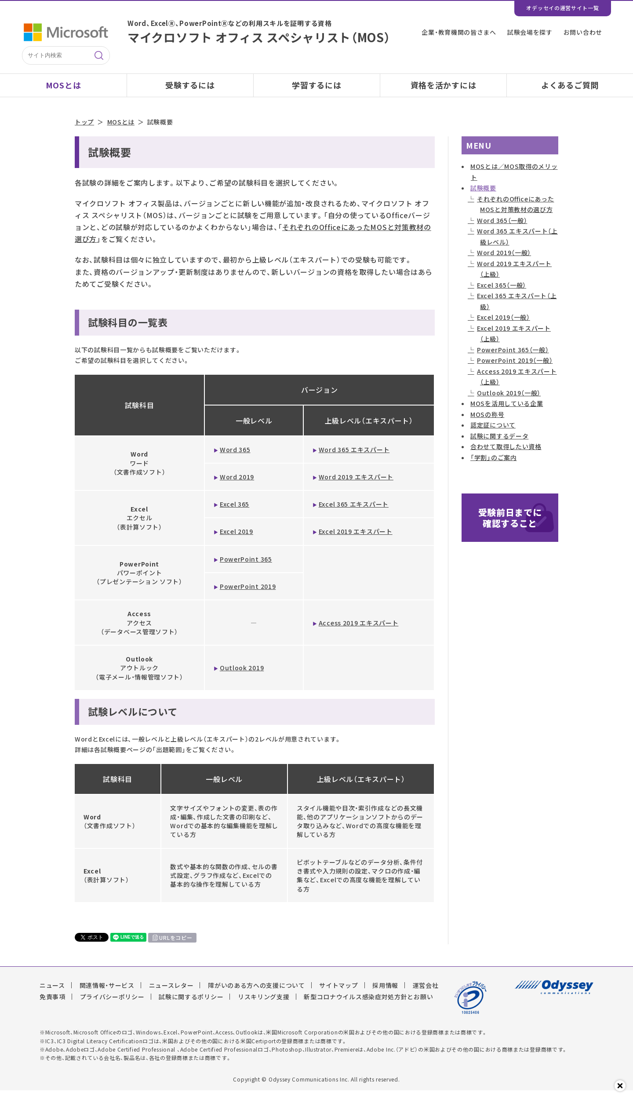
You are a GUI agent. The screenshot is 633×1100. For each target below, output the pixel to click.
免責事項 (52, 1006)
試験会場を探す (530, 32)
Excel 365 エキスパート (354, 513)
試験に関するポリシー (191, 1006)
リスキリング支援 (264, 1006)
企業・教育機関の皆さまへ (459, 32)
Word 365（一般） (502, 229)
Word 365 (235, 458)
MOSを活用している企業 (506, 413)
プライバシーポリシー (112, 1006)
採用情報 (385, 994)
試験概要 (483, 197)
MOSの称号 (487, 423)
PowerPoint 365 (246, 568)
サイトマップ (338, 994)
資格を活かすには (444, 85)
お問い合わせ (583, 32)
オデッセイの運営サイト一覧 (562, 8)
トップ (84, 131)
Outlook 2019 (242, 677)
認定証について (493, 434)
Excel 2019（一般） (503, 326)
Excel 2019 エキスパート (356, 541)
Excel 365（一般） (501, 294)
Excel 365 (234, 513)
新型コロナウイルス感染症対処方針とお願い (368, 1006)
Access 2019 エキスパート (359, 632)
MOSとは (63, 85)
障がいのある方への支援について (256, 994)
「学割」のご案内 (493, 466)
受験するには (190, 85)
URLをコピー (175, 947)
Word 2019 (237, 486)
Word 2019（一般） (504, 262)
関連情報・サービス (107, 994)
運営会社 (426, 994)
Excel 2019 (236, 541)
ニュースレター (171, 994)
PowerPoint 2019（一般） (515, 369)
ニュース (52, 994)
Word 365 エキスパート (354, 458)
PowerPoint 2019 (248, 595)
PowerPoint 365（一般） (513, 358)
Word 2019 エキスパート (356, 486)
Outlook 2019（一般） (509, 402)
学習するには (316, 85)
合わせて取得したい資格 (506, 456)
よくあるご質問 (570, 85)
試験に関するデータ (499, 445)
